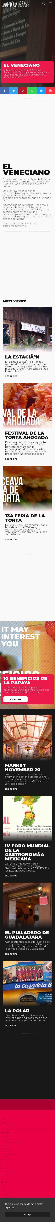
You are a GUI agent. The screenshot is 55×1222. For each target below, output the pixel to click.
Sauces (5, 1166)
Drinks (4, 1145)
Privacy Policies (9, 1125)
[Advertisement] (27, 128)
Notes (4, 1195)
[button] (17, 1207)
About (4, 1122)
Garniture (6, 1148)
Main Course (7, 1151)
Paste (4, 1160)
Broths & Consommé (11, 1142)
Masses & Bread (9, 1154)
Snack (4, 1168)
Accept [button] (27, 1214)
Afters (4, 1136)
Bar (3, 1186)
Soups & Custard (9, 1171)
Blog (4, 1189)
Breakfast (6, 1139)
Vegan (4, 1174)
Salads (5, 1163)
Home (4, 1119)
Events (4, 1192)
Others (5, 1157)
